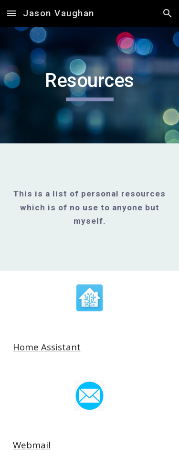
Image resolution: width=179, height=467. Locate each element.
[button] (11, 13)
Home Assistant (47, 347)
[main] (89, 85)
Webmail (32, 445)
